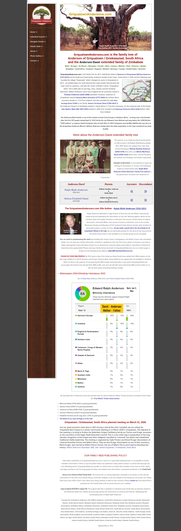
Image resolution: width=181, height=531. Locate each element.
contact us (134, 480)
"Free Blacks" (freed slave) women (107, 398)
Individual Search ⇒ (38, 37)
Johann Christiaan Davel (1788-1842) (102, 103)
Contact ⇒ (34, 61)
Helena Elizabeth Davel (76, 198)
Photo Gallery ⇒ (37, 56)
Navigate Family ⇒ (38, 42)
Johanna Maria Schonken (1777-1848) (90, 97)
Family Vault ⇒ (36, 46)
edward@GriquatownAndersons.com (120, 251)
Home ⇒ (33, 32)
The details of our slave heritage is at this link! (76, 419)
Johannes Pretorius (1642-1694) (128, 109)
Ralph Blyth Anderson (76, 189)
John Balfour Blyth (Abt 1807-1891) (75, 109)
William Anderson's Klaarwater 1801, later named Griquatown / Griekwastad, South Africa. (101, 447)
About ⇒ (33, 51)
